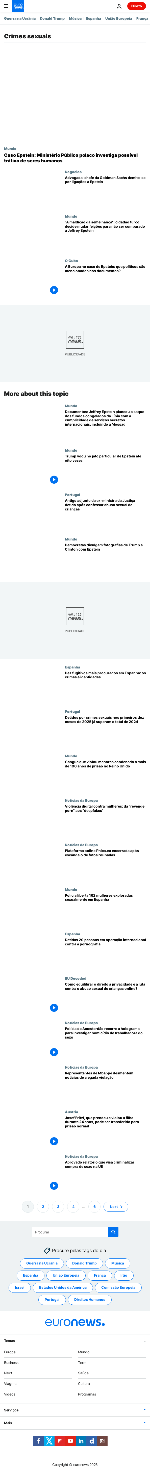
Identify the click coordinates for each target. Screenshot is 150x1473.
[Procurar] (75, 1232)
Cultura (84, 1383)
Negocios (73, 172)
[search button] (113, 1232)
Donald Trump (52, 18)
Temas (9, 1340)
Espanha (93, 18)
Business (11, 1362)
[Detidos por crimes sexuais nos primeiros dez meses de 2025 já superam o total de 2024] (105, 731)
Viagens (10, 1383)
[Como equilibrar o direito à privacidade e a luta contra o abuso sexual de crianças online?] (105, 998)
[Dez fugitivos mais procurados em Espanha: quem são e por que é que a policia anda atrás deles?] (105, 687)
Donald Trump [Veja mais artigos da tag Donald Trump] (84, 1263)
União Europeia (118, 18)
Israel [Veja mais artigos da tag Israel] (19, 1287)
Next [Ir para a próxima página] (114, 1206)
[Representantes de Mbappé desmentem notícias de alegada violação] (105, 1087)
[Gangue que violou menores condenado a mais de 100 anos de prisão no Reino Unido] (105, 776)
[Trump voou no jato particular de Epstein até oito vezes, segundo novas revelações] (105, 470)
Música (75, 18)
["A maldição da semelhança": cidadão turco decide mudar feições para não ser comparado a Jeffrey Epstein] (105, 236)
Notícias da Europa (81, 800)
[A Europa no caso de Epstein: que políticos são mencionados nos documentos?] (105, 281)
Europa (10, 1352)
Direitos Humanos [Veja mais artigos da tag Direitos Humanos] (89, 1300)
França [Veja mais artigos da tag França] (100, 1275)
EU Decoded (75, 978)
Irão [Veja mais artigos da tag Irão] (123, 1275)
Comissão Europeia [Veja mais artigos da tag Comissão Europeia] (118, 1287)
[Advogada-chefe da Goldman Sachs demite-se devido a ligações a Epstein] (105, 192)
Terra (82, 1362)
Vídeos (9, 1394)
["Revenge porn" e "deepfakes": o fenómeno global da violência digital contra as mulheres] (105, 820)
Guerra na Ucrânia (20, 18)
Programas (87, 1394)
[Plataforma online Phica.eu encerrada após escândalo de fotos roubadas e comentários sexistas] (105, 865)
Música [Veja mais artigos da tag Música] (117, 1263)
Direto (136, 6)
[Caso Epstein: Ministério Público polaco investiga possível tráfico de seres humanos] (75, 157)
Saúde (83, 1373)
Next (8, 1373)
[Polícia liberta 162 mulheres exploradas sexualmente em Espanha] (105, 909)
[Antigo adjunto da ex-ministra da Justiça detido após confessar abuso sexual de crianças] (105, 515)
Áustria (71, 1112)
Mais (8, 1423)
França (142, 18)
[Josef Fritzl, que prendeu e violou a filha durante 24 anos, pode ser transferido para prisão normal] (105, 1132)
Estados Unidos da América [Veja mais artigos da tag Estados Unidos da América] (63, 1287)
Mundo (10, 148)
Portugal (72, 495)
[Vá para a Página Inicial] (18, 6)
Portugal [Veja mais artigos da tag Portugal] (52, 1300)
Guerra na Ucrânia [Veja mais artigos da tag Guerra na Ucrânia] (42, 1263)
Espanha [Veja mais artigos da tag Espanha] (30, 1275)
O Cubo (71, 261)
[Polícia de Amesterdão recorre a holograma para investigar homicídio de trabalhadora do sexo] (105, 1043)
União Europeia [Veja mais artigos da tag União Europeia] (66, 1275)
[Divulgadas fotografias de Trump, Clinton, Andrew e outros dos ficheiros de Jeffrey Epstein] (105, 559)
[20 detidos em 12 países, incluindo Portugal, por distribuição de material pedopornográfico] (105, 954)
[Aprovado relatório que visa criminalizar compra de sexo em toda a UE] (105, 1176)
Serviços (11, 1410)
